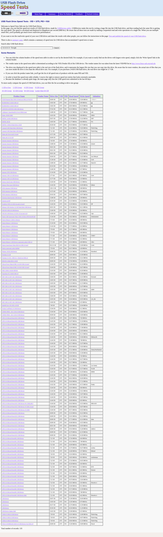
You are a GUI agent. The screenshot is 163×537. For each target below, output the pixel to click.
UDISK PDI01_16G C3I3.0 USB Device (13, 311)
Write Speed (85, 96)
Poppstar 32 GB (6, 254)
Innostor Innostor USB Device (10, 140)
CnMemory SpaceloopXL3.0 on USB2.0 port (14, 112)
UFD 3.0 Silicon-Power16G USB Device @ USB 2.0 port (18, 407)
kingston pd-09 (6, 201)
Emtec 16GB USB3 (7, 115)
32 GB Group (18, 91)
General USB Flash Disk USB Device (12, 128)
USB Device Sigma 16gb (9, 511)
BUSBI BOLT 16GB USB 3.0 (10, 102)
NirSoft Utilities (93, 14)
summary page (17, 40)
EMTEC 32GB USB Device (9, 118)
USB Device (5, 498)
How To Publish (65, 14)
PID (66, 96)
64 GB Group (29, 91)
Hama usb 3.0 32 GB (7, 137)
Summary (51, 14)
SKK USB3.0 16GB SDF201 (10, 270)
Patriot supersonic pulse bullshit (10, 248)
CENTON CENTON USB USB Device (13, 109)
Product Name (19, 96)
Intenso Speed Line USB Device (11, 182)
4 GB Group (28, 87)
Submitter (97, 96)
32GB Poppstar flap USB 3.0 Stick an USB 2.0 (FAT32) (17, 99)
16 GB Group (7, 91)
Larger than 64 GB (42, 91)
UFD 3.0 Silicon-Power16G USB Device (13, 318)
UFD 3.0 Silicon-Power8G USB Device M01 (14, 495)
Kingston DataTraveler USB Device (12, 197)
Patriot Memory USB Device (10, 223)
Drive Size (54, 96)
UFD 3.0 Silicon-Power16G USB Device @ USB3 (16, 410)
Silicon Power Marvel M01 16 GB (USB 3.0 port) (15, 267)
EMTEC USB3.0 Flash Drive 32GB (12, 125)
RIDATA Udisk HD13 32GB (10, 261)
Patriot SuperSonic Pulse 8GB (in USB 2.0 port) (15, 245)
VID (61, 96)
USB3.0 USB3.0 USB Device (10, 514)
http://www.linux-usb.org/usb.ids (144, 63)
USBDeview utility (64, 28)
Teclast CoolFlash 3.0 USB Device (11, 308)
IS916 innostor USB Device (9, 188)
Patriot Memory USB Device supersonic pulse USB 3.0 (17, 242)
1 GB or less (6, 87)
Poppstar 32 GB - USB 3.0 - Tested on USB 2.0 (15, 258)
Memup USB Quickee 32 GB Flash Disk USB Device (16, 207)
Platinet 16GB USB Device (9, 251)
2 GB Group (17, 87)
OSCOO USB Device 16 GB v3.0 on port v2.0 (14, 213)
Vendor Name (43, 96)
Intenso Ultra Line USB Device (10, 185)
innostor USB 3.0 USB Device (10, 175)
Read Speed (73, 96)
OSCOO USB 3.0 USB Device (10, 210)
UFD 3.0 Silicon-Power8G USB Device (13, 438)
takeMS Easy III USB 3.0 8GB (10, 305)
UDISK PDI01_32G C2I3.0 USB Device (13, 315)
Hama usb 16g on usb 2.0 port (10, 134)
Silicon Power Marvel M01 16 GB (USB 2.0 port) (15, 264)
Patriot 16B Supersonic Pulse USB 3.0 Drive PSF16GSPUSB (18, 216)
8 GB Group (39, 87)
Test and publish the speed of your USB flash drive (127, 36)
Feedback (79, 14)
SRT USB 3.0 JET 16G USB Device (12, 277)
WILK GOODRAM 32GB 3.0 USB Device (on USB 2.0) (17, 524)
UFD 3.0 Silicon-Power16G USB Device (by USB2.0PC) (17, 403)
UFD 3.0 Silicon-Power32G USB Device (13, 413)
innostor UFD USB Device (9, 172)
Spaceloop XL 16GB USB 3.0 (10, 273)
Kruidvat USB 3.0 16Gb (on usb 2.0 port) (13, 204)
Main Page (38, 14)
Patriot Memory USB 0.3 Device (11, 220)
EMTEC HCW (6, 121)
